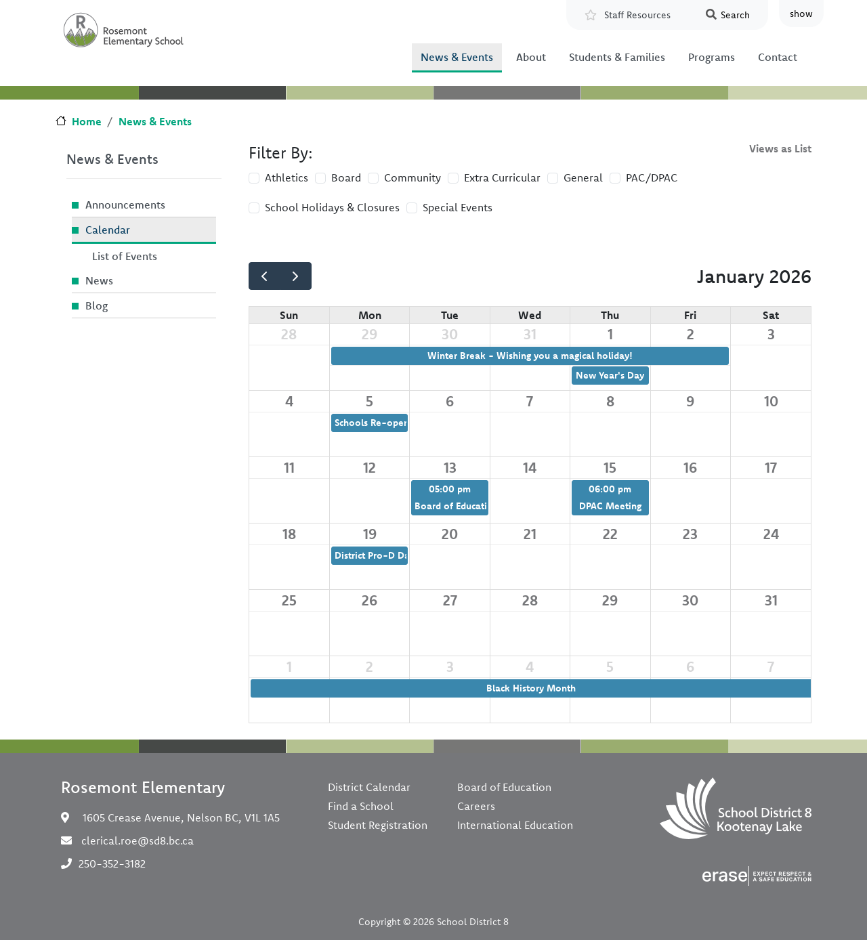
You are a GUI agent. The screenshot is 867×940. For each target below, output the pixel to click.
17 (771, 467)
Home (87, 121)
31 (530, 334)
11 (289, 467)
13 (450, 467)
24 (771, 533)
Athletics (286, 177)
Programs (711, 57)
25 (289, 600)
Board (346, 177)
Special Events (457, 207)
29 (369, 334)
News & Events (457, 57)
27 (450, 600)
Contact (777, 57)
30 (450, 334)
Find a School (361, 806)
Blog (96, 305)
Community (412, 177)
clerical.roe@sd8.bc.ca (137, 840)
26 (369, 600)
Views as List (780, 148)
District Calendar (369, 787)
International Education (515, 825)
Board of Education (504, 787)
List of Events (124, 256)
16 (690, 467)
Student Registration (377, 825)
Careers (476, 806)
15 (610, 467)
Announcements (125, 204)
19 (370, 533)
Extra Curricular (502, 177)
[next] (296, 276)
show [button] (801, 13)
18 (289, 533)
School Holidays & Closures (332, 207)
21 (530, 533)
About (531, 57)
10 (771, 401)
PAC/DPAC (651, 177)
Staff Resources (637, 15)
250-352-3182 (112, 863)
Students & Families (617, 57)
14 (529, 467)
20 (450, 533)
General (583, 177)
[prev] (264, 276)
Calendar (107, 229)
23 (690, 533)
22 (610, 533)
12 (369, 467)
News (99, 280)
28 (289, 334)
